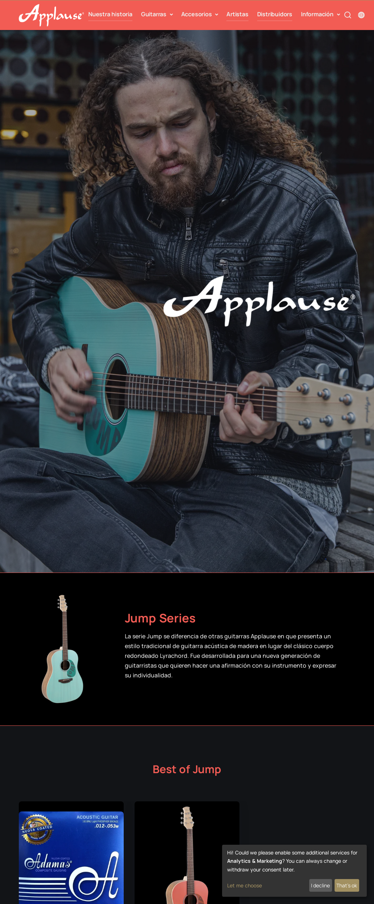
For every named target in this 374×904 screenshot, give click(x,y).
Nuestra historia (110, 15)
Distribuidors (274, 15)
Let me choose (244, 885)
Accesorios (197, 14)
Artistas (237, 15)
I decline (320, 885)
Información (318, 14)
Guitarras (154, 14)
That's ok (346, 885)
